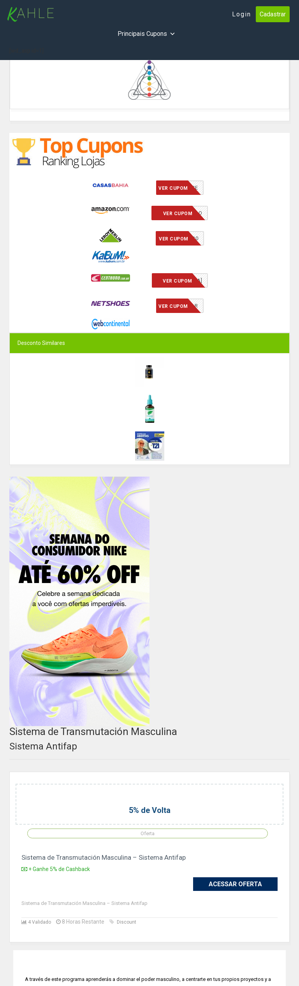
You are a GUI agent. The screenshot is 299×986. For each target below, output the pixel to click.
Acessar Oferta (235, 884)
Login (241, 14)
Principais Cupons (147, 34)
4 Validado (36, 922)
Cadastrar (273, 14)
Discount (122, 922)
